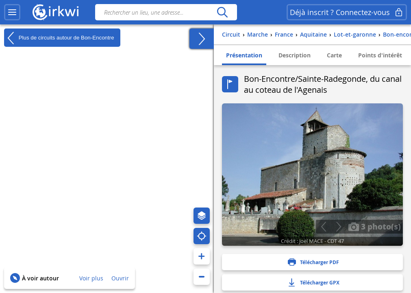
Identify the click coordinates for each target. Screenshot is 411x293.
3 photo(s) (374, 226)
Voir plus (91, 278)
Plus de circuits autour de (59, 37)
